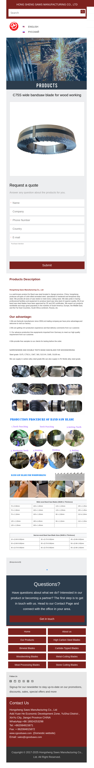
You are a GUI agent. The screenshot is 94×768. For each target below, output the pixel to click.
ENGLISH (34, 26)
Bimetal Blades (27, 651)
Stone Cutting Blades (67, 669)
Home (27, 633)
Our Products (27, 642)
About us (67, 633)
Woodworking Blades (27, 660)
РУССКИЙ (34, 31)
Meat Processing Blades (27, 669)
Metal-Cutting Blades (67, 660)
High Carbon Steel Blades (67, 642)
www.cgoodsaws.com (22, 738)
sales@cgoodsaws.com (31, 742)
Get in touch (47, 619)
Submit (47, 265)
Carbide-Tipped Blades (67, 651)
